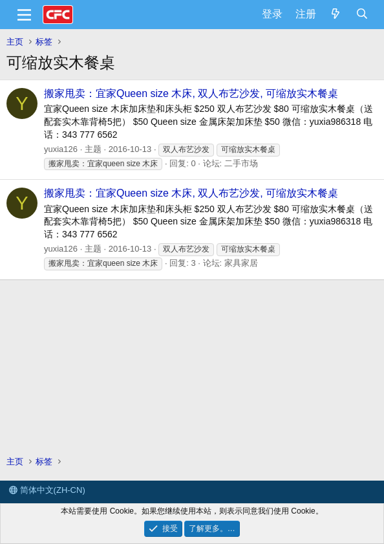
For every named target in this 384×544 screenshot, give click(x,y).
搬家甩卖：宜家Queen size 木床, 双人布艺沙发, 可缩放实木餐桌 (191, 93)
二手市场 (241, 163)
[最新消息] (336, 14)
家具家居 (241, 263)
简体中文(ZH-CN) (47, 490)
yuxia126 (61, 149)
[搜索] (361, 14)
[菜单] (24, 15)
